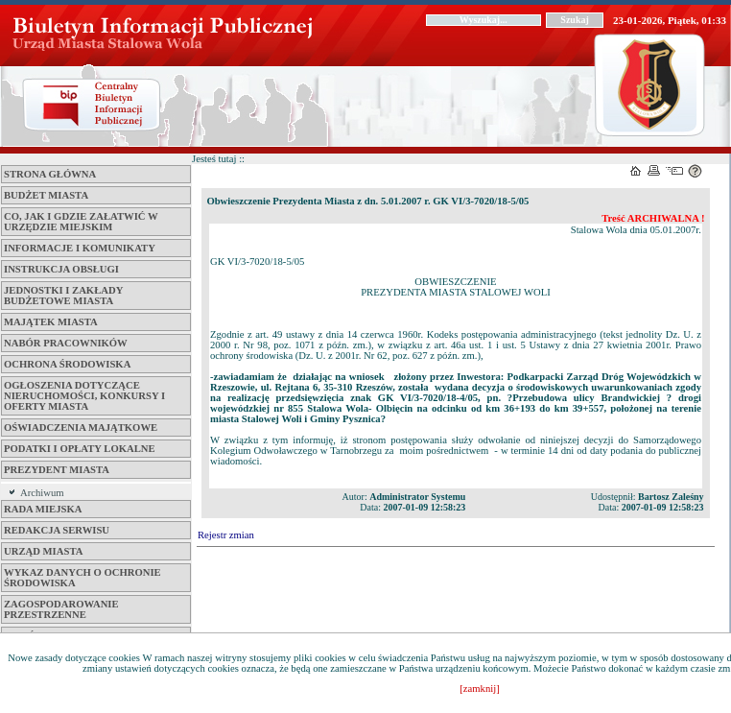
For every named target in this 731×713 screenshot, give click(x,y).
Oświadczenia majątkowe (80, 427)
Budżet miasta (46, 195)
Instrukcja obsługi (61, 269)
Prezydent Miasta (56, 469)
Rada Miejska (43, 509)
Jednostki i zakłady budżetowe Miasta (63, 295)
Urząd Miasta (43, 551)
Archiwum (42, 492)
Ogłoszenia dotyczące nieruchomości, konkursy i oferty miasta (84, 396)
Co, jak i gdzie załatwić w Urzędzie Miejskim (80, 221)
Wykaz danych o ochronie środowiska (82, 577)
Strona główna (50, 174)
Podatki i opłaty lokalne (79, 448)
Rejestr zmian (226, 535)
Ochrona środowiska (67, 364)
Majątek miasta (51, 322)
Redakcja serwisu (56, 530)
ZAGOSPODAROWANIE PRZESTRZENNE (61, 609)
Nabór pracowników (66, 343)
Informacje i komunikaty (79, 248)
